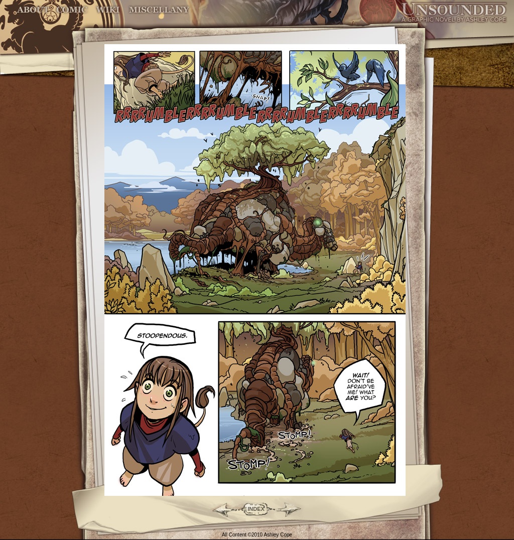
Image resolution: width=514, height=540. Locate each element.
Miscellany (159, 10)
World (108, 10)
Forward (292, 509)
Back (219, 509)
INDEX (256, 509)
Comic (72, 10)
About (34, 10)
